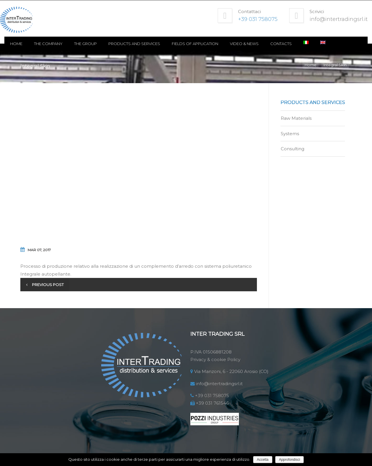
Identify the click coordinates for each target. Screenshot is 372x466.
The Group (101, 43)
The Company (64, 43)
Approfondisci (289, 460)
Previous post (48, 284)
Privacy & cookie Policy (215, 359)
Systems (290, 133)
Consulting (292, 148)
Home (32, 43)
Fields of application (211, 43)
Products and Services (150, 43)
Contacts (297, 43)
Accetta (263, 460)
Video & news (260, 43)
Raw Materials (296, 118)
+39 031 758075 (212, 395)
